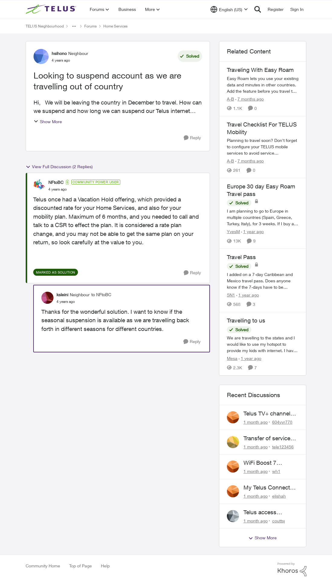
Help (105, 565)
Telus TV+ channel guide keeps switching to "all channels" (266, 413)
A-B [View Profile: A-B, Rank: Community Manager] (230, 98)
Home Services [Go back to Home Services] (115, 26)
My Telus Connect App (266, 487)
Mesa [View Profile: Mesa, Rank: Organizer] (232, 358)
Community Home (43, 565)
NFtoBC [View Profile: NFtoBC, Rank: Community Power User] (55, 182)
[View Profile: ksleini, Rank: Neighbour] (47, 298)
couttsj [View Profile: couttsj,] (278, 520)
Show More (48, 121)
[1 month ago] (255, 422)
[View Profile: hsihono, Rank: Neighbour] (41, 56)
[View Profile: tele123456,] (233, 442)
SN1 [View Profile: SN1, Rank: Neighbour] (231, 294)
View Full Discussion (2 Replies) (59, 166)
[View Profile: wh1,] (233, 466)
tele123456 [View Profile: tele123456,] (283, 446)
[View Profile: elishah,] (233, 491)
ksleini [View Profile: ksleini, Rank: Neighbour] (62, 294)
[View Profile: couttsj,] (233, 516)
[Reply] (192, 138)
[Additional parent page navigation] (74, 26)
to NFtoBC (101, 294)
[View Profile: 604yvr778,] (233, 417)
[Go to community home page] (52, 9)
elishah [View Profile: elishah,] (279, 496)
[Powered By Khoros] (292, 569)
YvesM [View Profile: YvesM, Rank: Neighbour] (233, 231)
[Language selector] (229, 9)
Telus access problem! (259, 512)
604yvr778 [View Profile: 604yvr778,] (282, 422)
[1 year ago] (252, 231)
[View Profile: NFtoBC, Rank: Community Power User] (39, 185)
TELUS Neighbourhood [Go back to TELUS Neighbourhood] (45, 26)
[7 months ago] (249, 99)
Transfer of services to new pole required (269, 438)
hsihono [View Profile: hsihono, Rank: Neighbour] (59, 53)
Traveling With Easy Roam (260, 69)
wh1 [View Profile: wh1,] (276, 471)
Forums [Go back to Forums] (90, 26)
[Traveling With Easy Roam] (263, 84)
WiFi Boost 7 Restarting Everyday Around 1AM (269, 463)
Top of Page (80, 565)
